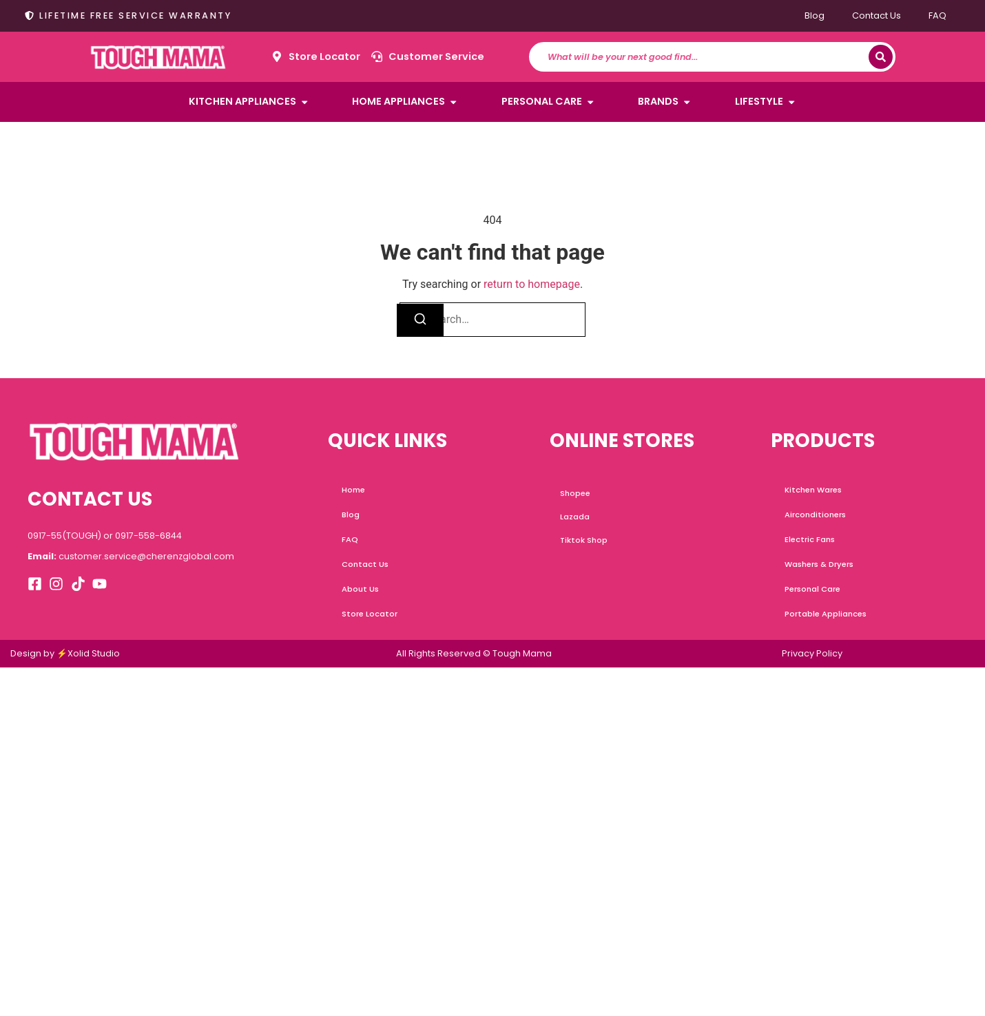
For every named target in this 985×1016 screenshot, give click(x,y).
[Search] (881, 57)
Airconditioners (815, 514)
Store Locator (369, 613)
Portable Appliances (826, 613)
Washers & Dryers (819, 564)
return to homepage (532, 284)
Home (353, 489)
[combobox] (705, 57)
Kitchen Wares (813, 489)
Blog (815, 15)
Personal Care (812, 588)
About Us (360, 588)
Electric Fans (810, 539)
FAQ (937, 15)
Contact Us (876, 15)
